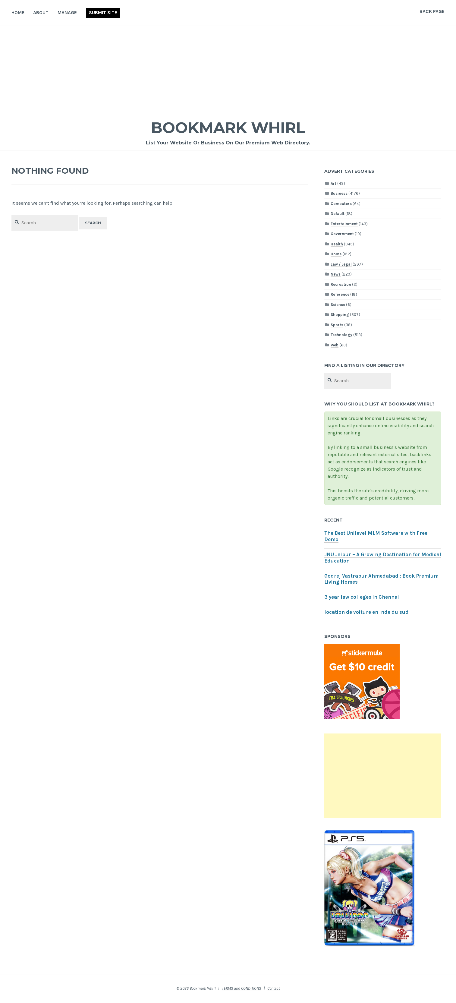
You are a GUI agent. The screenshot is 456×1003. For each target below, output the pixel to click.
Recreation (341, 284)
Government (342, 234)
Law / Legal (341, 264)
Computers (341, 203)
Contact (273, 988)
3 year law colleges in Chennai (361, 597)
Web (334, 345)
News (336, 274)
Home (17, 12)
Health (337, 244)
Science (338, 304)
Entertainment (344, 224)
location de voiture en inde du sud (366, 612)
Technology (341, 335)
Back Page (432, 11)
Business (339, 193)
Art (333, 183)
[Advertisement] (228, 71)
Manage (67, 12)
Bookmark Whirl (228, 127)
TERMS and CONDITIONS (241, 988)
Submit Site (103, 12)
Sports (337, 325)
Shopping (340, 314)
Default (337, 213)
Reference (340, 294)
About (41, 12)
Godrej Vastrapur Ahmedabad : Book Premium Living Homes (381, 579)
